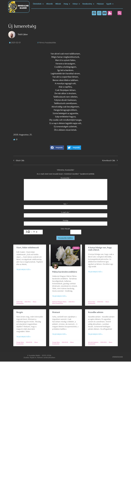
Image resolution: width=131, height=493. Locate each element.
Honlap (65, 220)
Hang (67, 4)
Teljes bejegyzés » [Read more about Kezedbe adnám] (95, 334)
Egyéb (109, 4)
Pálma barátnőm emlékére (64, 272)
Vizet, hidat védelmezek (27, 247)
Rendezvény (88, 4)
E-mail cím (65, 212)
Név (66, 204)
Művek (58, 4)
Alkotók (49, 4)
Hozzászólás (65, 178)
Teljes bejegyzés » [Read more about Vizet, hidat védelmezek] (23, 270)
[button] (119, 13)
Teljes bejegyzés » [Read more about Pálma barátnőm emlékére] (59, 296)
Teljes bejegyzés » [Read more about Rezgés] (23, 337)
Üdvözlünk (38, 4)
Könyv (76, 4)
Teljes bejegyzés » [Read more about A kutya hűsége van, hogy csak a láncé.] (95, 272)
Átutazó (56, 312)
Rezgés (19, 312)
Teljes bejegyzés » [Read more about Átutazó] (59, 334)
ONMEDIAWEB (117, 357)
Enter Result (65, 229)
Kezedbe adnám (95, 312)
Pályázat (100, 4)
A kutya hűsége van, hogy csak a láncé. (100, 248)
